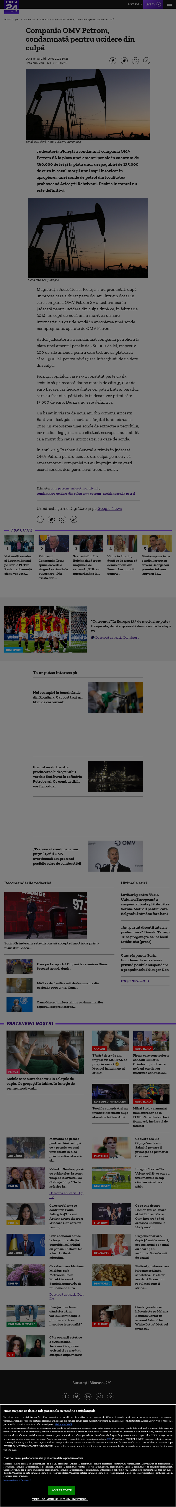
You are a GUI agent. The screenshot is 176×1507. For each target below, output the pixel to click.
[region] (88, 1455)
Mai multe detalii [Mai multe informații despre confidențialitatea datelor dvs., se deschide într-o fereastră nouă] (63, 1424)
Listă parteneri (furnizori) (17, 1479)
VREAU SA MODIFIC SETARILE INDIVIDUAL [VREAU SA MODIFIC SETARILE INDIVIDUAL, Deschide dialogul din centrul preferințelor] (60, 1499)
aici (109, 1438)
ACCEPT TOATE (61, 1490)
